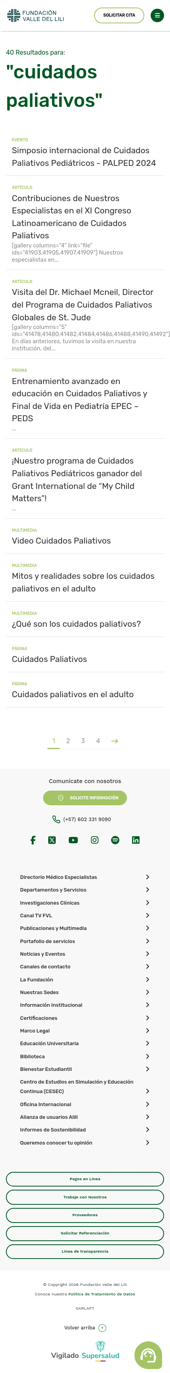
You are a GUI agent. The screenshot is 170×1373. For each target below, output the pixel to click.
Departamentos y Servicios (53, 890)
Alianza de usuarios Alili (49, 1117)
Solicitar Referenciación (84, 1233)
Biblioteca (32, 1056)
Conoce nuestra (85, 1294)
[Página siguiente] (114, 741)
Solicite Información (85, 798)
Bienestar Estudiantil (46, 1069)
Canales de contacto (45, 967)
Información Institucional (51, 1005)
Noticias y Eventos (42, 954)
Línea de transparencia (85, 1251)
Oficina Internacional (45, 1104)
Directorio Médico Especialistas (58, 877)
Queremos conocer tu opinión (56, 1143)
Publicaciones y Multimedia (53, 928)
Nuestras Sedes (39, 992)
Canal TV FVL (36, 916)
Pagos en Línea (85, 1178)
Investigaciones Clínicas (49, 903)
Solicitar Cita (119, 15)
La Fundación (36, 980)
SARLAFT (85, 1308)
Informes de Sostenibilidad (53, 1130)
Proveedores (85, 1214)
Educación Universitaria (49, 1043)
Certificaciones (38, 1018)
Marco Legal (35, 1031)
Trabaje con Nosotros (85, 1197)
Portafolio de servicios (47, 941)
